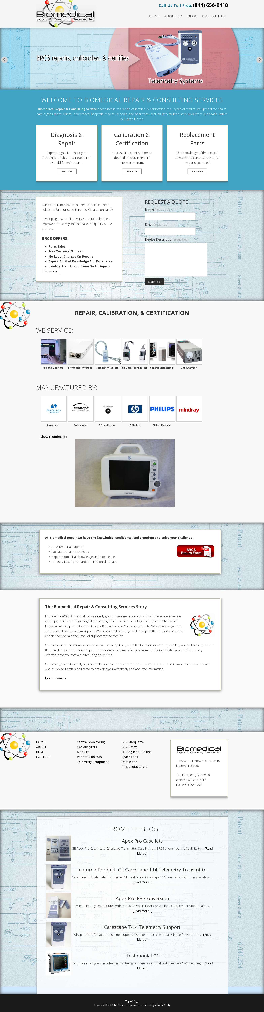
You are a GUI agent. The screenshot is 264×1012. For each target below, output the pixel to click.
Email (156, 224)
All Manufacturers (134, 767)
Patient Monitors (89, 757)
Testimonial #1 (142, 955)
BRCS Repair (66, 14)
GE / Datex (129, 747)
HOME (40, 742)
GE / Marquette (133, 742)
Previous (4, 59)
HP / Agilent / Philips (136, 752)
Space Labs (130, 757)
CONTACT (43, 757)
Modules (83, 752)
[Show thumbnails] (53, 437)
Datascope (129, 762)
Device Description (166, 239)
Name (157, 209)
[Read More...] (142, 882)
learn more (51, 271)
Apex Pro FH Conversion (142, 898)
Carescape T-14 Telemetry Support (142, 927)
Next (259, 59)
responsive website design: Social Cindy (148, 1005)
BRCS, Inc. (120, 1005)
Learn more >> (55, 678)
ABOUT (41, 747)
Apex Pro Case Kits (142, 841)
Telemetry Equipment (93, 762)
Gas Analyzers (87, 747)
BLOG (40, 752)
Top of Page (132, 1001)
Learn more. (67, 171)
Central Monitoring (91, 742)
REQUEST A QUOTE (166, 202)
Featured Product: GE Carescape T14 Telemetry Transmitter (142, 869)
